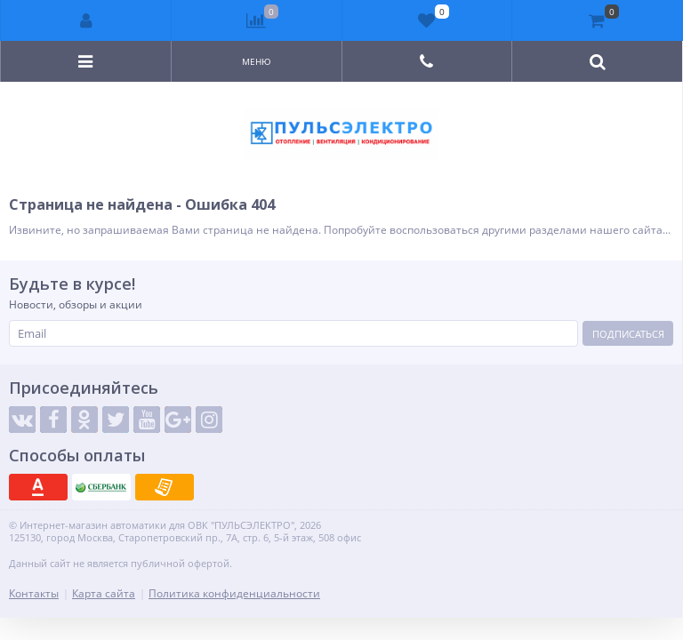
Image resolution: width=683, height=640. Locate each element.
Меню (256, 61)
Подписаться (628, 333)
